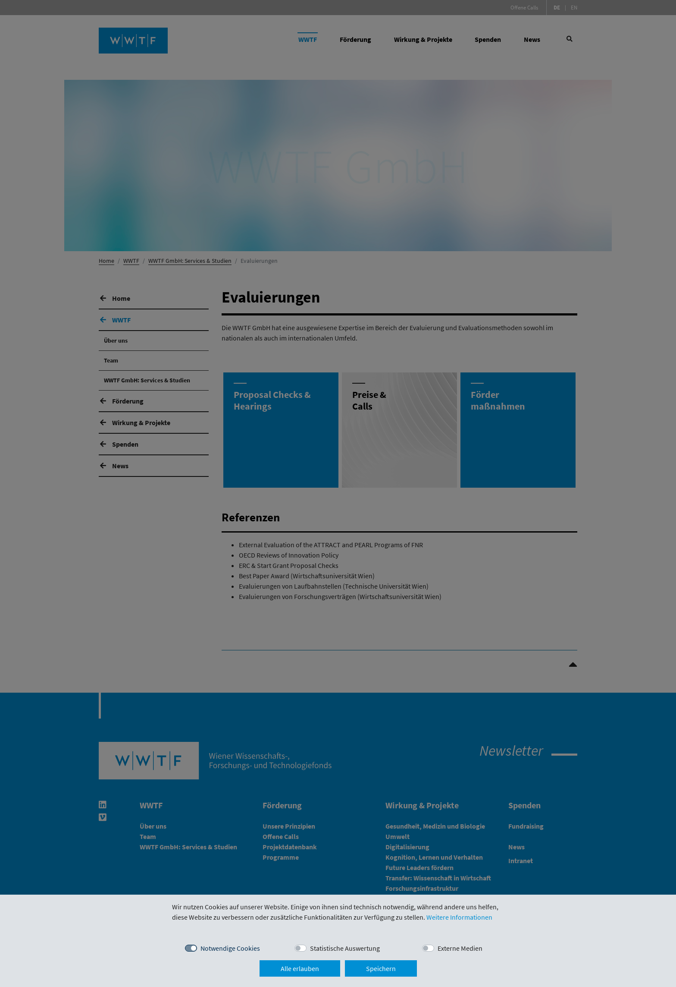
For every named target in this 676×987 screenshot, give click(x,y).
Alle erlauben (300, 968)
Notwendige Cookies (230, 948)
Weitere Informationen (459, 917)
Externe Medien (460, 948)
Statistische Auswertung (345, 948)
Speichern (381, 968)
